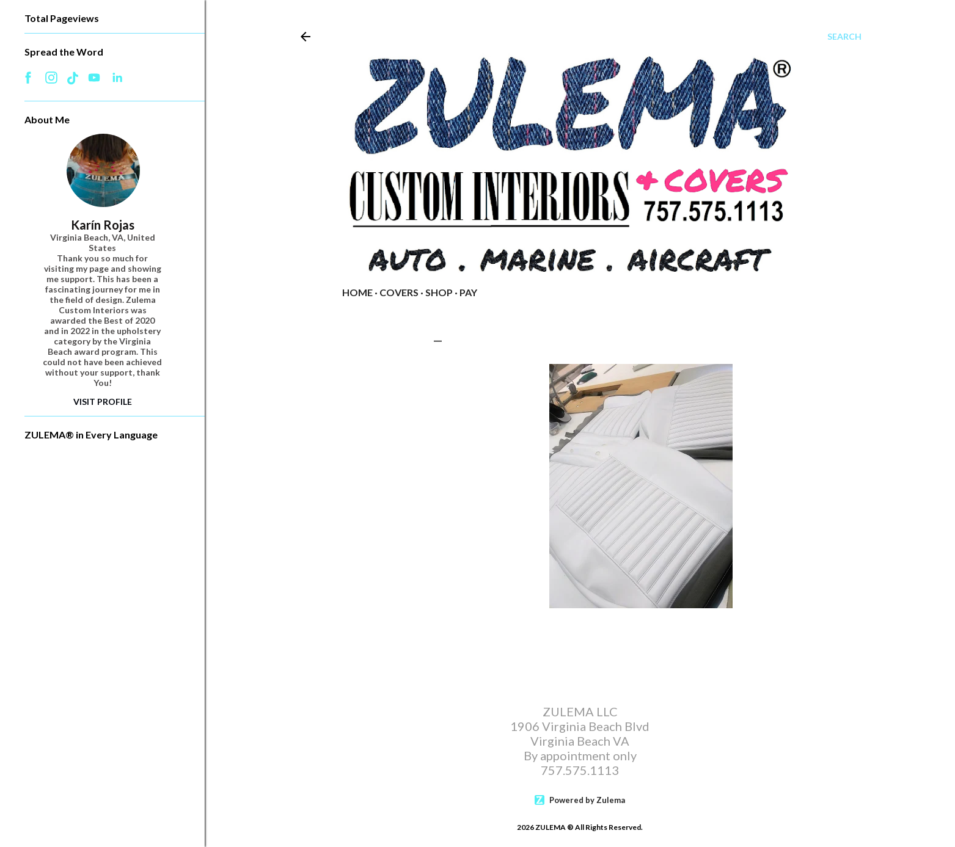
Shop (439, 292)
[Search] (844, 36)
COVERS (399, 292)
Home (357, 292)
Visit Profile (102, 401)
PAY (468, 292)
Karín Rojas (102, 224)
